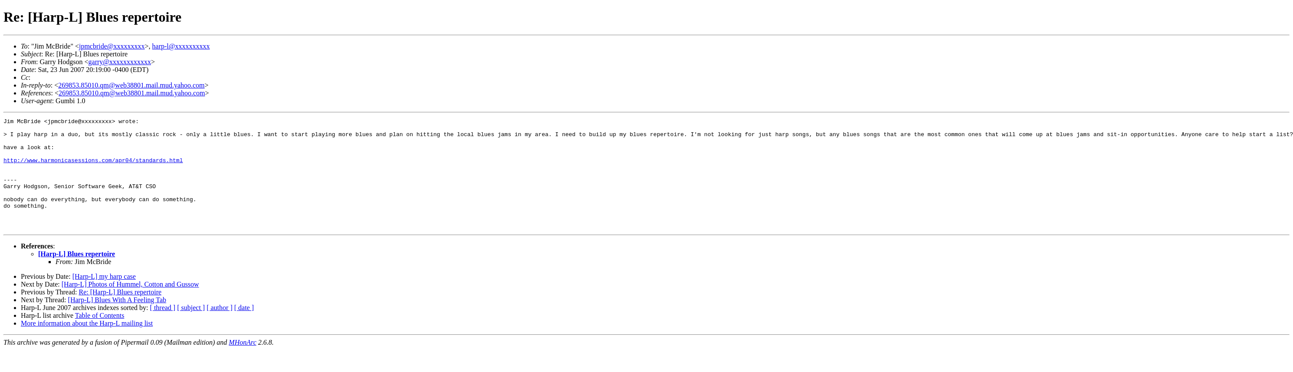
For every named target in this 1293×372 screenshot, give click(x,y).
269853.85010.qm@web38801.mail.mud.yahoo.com (131, 85)
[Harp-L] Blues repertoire (76, 276)
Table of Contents (100, 337)
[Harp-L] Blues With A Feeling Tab (117, 322)
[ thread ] (163, 329)
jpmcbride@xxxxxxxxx (112, 46)
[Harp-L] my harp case (104, 298)
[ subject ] (191, 329)
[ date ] (244, 329)
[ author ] (220, 329)
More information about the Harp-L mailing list (87, 345)
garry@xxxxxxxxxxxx (120, 61)
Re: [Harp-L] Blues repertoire (120, 314)
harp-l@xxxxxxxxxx (181, 46)
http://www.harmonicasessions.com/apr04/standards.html (93, 169)
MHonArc (242, 364)
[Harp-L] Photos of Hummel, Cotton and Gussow (130, 306)
